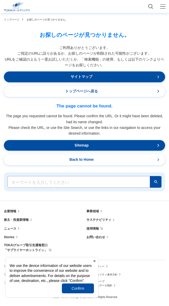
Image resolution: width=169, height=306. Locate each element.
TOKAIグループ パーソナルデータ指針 (99, 283)
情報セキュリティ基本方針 (101, 274)
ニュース (10, 228)
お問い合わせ (95, 237)
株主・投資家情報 (16, 220)
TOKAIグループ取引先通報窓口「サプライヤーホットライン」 (26, 247)
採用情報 (92, 228)
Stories (9, 237)
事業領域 (92, 211)
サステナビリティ (98, 220)
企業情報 (10, 211)
